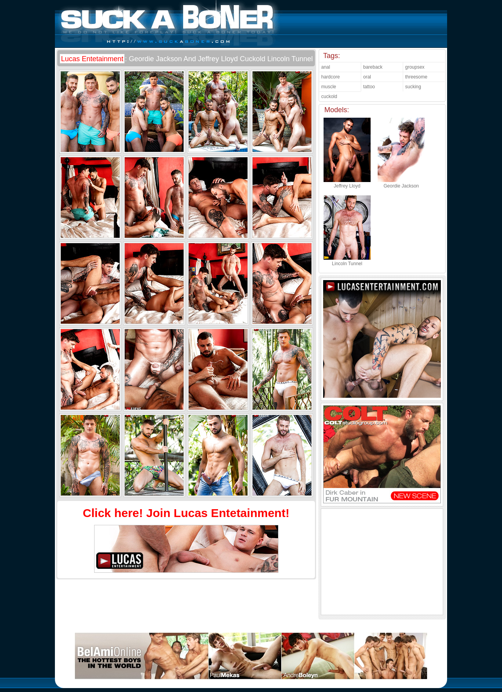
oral (367, 77)
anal (325, 67)
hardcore (330, 77)
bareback (372, 67)
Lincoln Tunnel (347, 260)
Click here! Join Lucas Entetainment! (186, 512)
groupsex (414, 67)
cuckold (329, 96)
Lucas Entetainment (92, 59)
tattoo (369, 86)
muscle (328, 86)
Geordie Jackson (401, 183)
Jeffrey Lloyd (347, 183)
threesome (416, 77)
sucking (413, 86)
